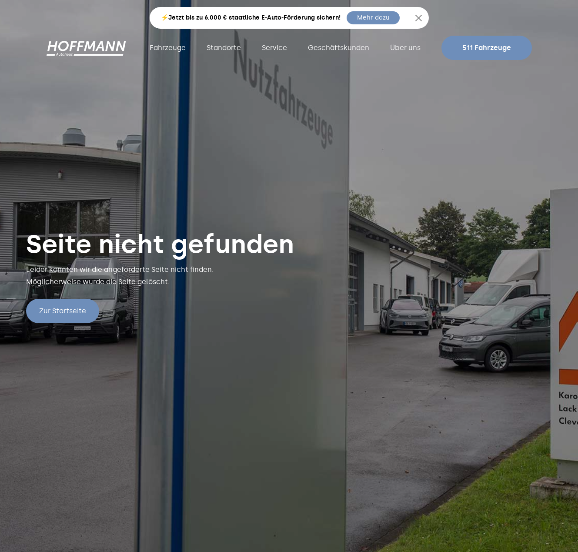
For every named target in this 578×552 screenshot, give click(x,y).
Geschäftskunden (338, 47)
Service (274, 47)
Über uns (405, 47)
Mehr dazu (373, 17)
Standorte (224, 47)
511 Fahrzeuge (486, 47)
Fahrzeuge (168, 47)
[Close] (418, 18)
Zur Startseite (62, 311)
